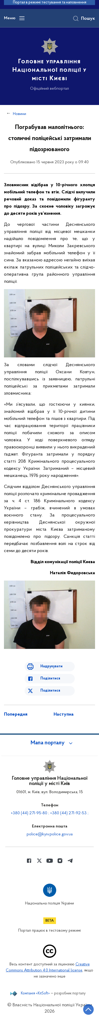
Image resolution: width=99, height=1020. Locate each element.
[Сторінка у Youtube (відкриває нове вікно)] (49, 861)
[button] (49, 743)
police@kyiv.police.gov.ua (50, 834)
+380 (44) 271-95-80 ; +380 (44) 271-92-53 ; (49, 813)
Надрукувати (51, 666)
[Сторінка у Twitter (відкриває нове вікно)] (39, 861)
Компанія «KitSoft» (35, 993)
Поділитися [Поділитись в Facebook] (50, 679)
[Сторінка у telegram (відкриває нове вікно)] (70, 861)
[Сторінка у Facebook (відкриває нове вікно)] (29, 861)
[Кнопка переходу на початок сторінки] (88, 1009)
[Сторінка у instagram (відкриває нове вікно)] (60, 861)
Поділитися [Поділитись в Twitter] (50, 691)
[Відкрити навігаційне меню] (22, 18)
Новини (19, 114)
